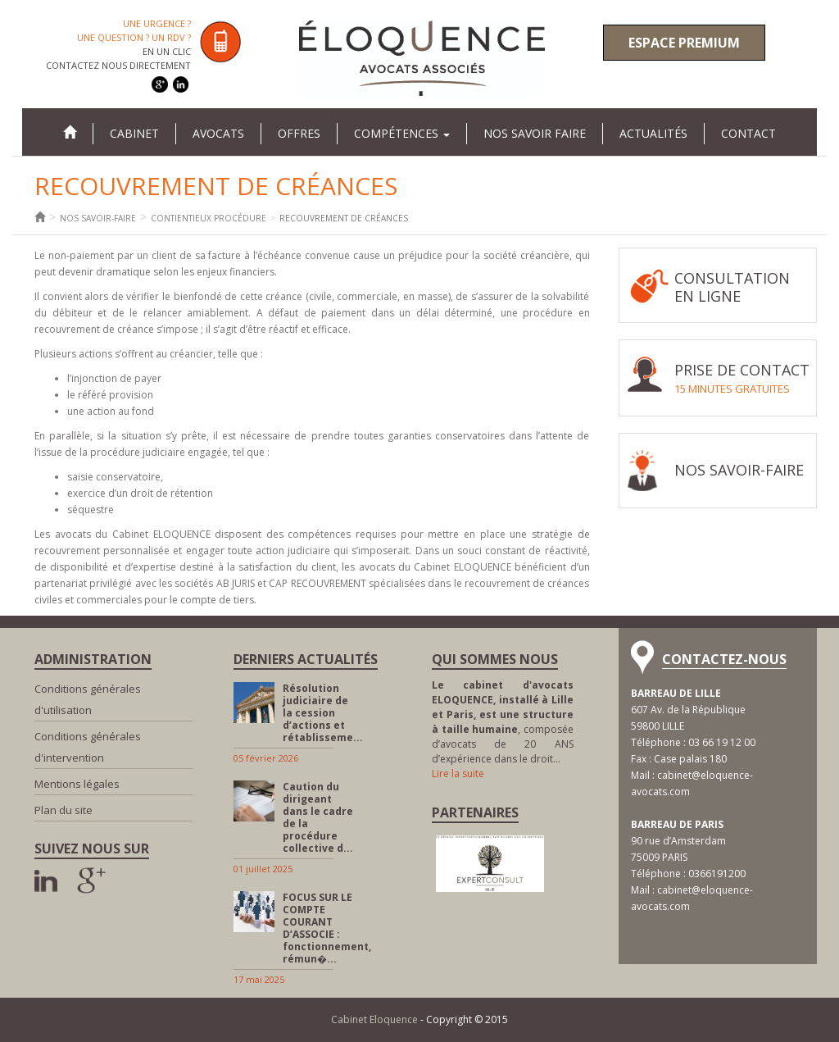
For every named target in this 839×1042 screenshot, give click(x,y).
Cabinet (134, 133)
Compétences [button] (402, 133)
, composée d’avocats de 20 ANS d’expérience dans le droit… (503, 722)
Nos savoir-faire (98, 218)
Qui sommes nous (495, 659)
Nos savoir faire (534, 133)
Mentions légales (77, 783)
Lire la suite (458, 773)
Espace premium (684, 43)
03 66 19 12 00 (721, 742)
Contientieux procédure (208, 218)
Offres (299, 133)
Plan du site (63, 810)
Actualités (653, 133)
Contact (748, 133)
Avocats (218, 133)
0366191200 (717, 873)
